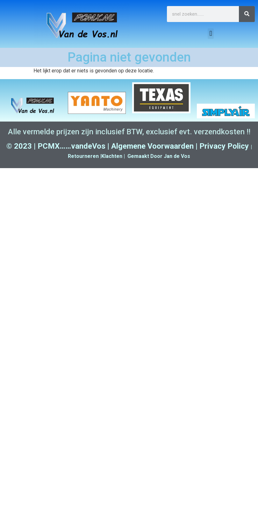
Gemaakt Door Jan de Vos (158, 156)
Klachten (111, 156)
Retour (76, 156)
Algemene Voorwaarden (152, 146)
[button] (211, 33)
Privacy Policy (224, 146)
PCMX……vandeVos (71, 146)
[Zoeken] (247, 14)
